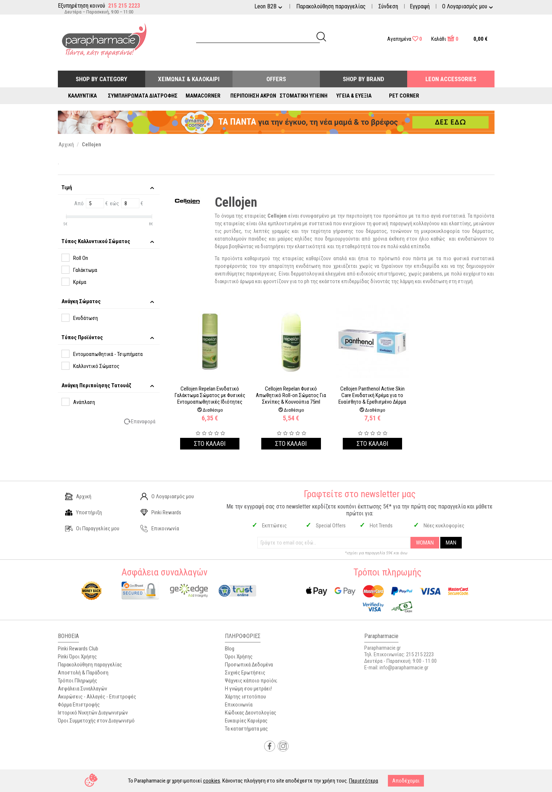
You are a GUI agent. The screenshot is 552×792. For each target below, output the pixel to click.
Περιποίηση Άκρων (253, 95)
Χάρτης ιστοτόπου (245, 696)
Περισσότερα (363, 780)
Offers (276, 79)
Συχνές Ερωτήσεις (245, 672)
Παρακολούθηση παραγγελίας (331, 6)
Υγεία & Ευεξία (354, 95)
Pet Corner (404, 95)
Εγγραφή (420, 6)
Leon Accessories (450, 79)
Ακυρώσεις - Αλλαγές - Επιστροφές (97, 696)
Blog (229, 648)
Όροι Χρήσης (239, 656)
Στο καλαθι (210, 443)
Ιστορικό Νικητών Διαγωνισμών (93, 712)
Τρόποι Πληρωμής (77, 680)
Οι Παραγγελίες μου (92, 528)
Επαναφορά (143, 421)
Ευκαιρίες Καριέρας (246, 720)
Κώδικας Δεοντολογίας (250, 712)
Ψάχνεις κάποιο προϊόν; (251, 680)
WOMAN (425, 542)
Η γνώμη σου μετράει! (248, 688)
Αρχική (78, 496)
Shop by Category (101, 79)
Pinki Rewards (160, 512)
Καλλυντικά (82, 95)
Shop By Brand (363, 79)
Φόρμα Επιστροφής (79, 704)
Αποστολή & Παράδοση (83, 672)
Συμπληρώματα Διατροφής (143, 95)
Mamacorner (203, 95)
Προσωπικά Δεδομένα (249, 664)
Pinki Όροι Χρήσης (77, 656)
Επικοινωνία (159, 528)
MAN (451, 542)
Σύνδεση (388, 6)
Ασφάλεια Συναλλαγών (82, 688)
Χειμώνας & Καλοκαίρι (188, 79)
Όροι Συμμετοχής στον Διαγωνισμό (96, 720)
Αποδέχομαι (406, 780)
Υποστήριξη (83, 512)
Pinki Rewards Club (78, 648)
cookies (211, 780)
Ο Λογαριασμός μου (167, 496)
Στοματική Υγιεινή (303, 95)
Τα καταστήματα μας (246, 728)
